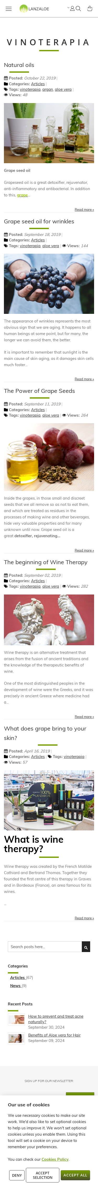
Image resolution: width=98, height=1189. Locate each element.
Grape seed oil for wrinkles (39, 221)
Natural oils (19, 65)
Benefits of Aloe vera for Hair (54, 1035)
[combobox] (49, 946)
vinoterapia (30, 89)
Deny (17, 1175)
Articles (38, 83)
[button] (68, 7)
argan (47, 89)
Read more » (84, 209)
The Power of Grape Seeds (39, 390)
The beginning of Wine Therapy (46, 562)
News (16, 985)
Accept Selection (43, 1175)
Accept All (75, 1175)
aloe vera (63, 89)
